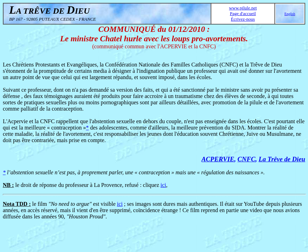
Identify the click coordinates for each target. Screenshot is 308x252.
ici (163, 185)
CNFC (246, 159)
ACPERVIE (217, 159)
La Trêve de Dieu (282, 159)
